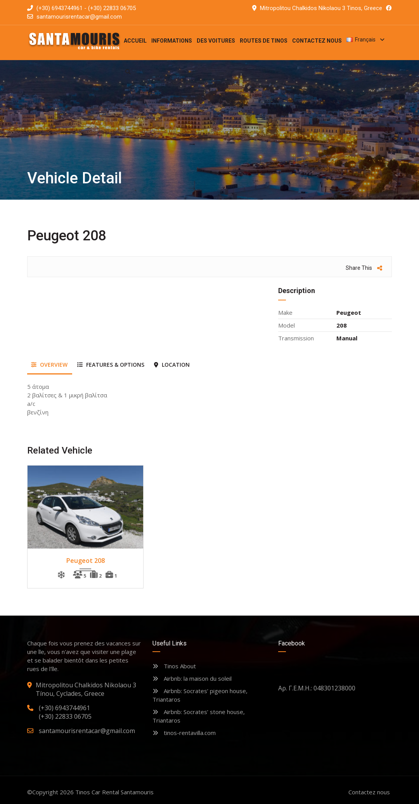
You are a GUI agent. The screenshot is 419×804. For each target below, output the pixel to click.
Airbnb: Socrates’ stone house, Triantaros (198, 716)
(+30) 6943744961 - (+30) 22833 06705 (81, 8)
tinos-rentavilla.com (184, 733)
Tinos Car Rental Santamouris (114, 792)
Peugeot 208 (85, 560)
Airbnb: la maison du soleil (192, 678)
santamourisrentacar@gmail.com (79, 16)
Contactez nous (369, 792)
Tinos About (174, 666)
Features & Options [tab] (110, 364)
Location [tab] (172, 364)
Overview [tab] (49, 364)
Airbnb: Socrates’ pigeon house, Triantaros (200, 695)
